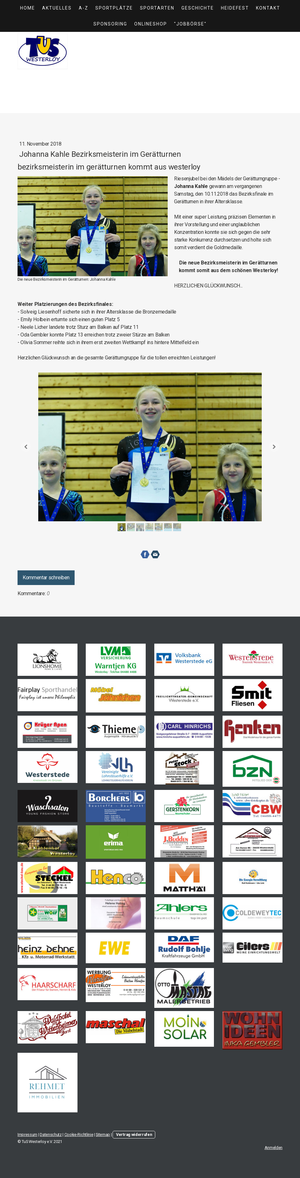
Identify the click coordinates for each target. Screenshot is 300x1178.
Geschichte (197, 8)
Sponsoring (110, 23)
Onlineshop (150, 23)
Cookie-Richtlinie (78, 1134)
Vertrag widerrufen (134, 1134)
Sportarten (157, 8)
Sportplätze (114, 8)
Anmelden (273, 1147)
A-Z (83, 8)
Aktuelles (57, 8)
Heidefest (235, 8)
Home (27, 8)
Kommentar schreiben (46, 578)
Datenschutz (51, 1134)
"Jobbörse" (190, 23)
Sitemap (103, 1134)
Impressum (27, 1134)
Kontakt (268, 8)
